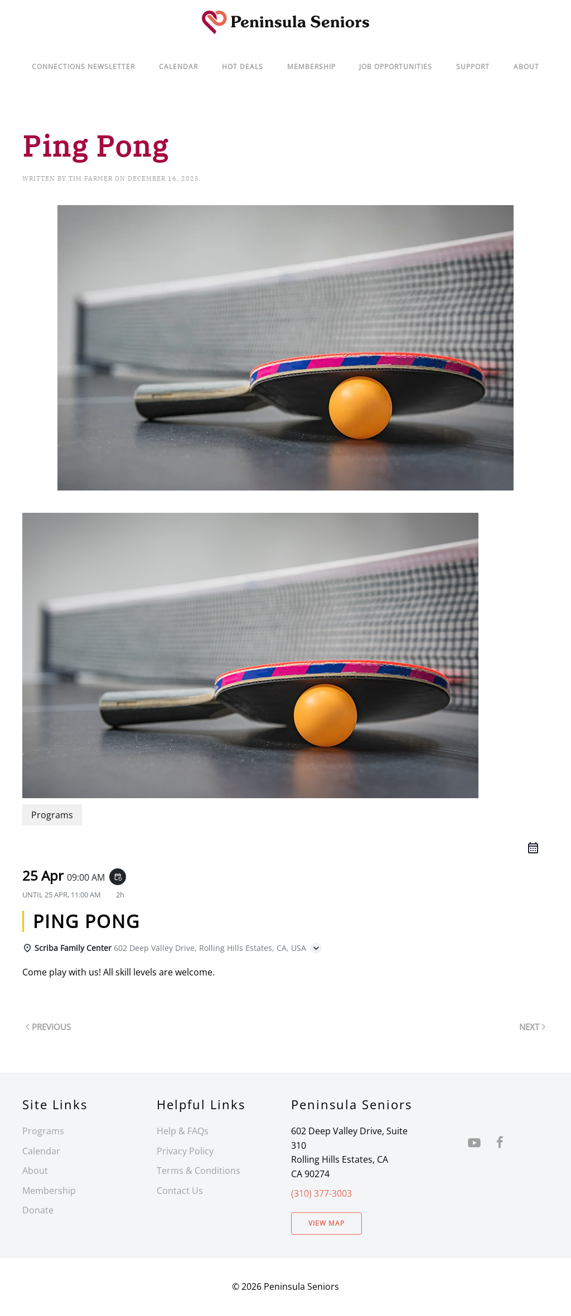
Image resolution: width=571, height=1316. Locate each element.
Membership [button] (311, 66)
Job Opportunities (395, 66)
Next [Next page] (532, 1026)
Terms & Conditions (198, 1170)
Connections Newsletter (83, 66)
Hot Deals (242, 66)
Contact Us (180, 1190)
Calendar (41, 1151)
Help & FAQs (183, 1131)
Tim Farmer (91, 178)
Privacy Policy (185, 1151)
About (526, 66)
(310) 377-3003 (321, 1193)
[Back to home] (285, 22)
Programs (43, 1131)
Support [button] (473, 66)
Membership (49, 1190)
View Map (326, 1223)
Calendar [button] (178, 66)
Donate (38, 1210)
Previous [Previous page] (48, 1026)
